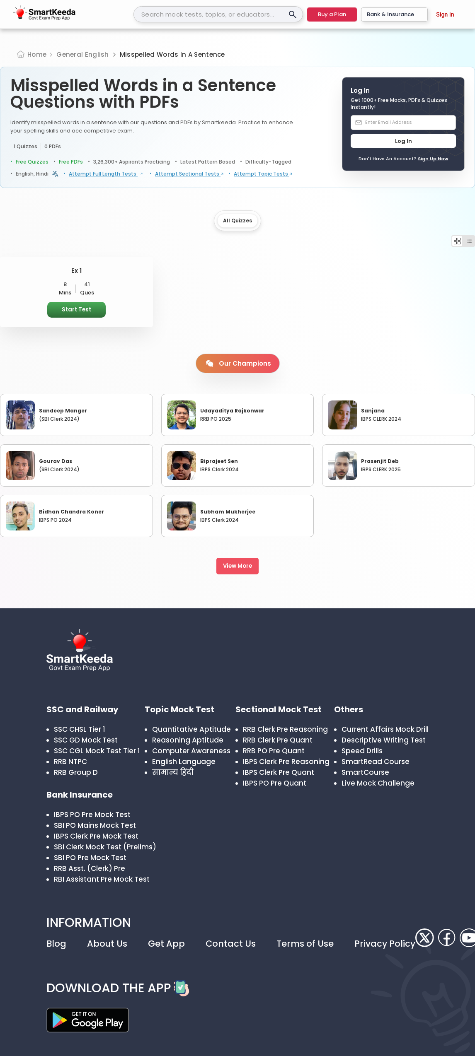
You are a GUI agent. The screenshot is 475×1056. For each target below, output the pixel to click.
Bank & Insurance (394, 14)
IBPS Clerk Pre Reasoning (286, 762)
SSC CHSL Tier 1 (79, 729)
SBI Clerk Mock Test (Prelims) (105, 847)
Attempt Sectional (189, 174)
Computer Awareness (191, 751)
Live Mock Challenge (378, 783)
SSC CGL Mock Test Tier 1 (97, 751)
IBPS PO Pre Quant (274, 783)
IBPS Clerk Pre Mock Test (96, 836)
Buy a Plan (332, 14)
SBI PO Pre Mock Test (90, 858)
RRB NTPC (70, 762)
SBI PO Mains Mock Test (95, 825)
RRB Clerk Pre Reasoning (285, 729)
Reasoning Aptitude (187, 740)
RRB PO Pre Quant (274, 751)
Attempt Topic (263, 174)
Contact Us (231, 944)
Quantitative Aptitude (191, 729)
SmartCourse (365, 772)
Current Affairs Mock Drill (385, 729)
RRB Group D (76, 772)
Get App (166, 944)
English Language (184, 762)
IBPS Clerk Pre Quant (278, 772)
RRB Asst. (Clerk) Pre (89, 868)
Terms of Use (305, 944)
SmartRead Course (376, 762)
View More (237, 566)
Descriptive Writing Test (384, 740)
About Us (107, 944)
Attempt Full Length (107, 174)
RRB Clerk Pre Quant (278, 740)
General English (82, 54)
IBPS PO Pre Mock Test (92, 815)
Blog (56, 944)
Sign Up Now (433, 158)
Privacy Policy (384, 944)
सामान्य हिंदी (173, 772)
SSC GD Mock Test (86, 740)
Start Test (76, 309)
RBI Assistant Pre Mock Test (102, 879)
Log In (403, 141)
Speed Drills (362, 751)
